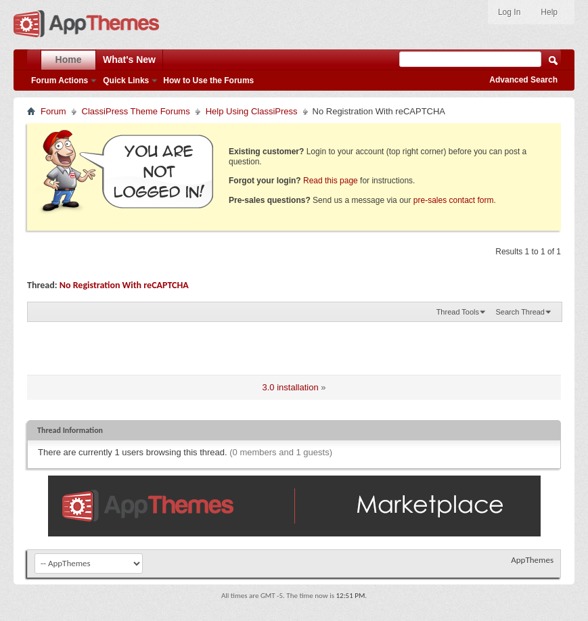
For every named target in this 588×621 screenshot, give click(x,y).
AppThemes (532, 560)
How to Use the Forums (208, 80)
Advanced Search (523, 80)
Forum (53, 111)
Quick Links (126, 80)
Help (549, 12)
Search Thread (520, 312)
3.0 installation (291, 387)
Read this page (330, 180)
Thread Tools (457, 312)
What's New (129, 59)
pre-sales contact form (453, 200)
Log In (509, 12)
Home (68, 59)
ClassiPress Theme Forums (136, 111)
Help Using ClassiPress (252, 111)
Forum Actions (59, 80)
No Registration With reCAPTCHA (124, 285)
